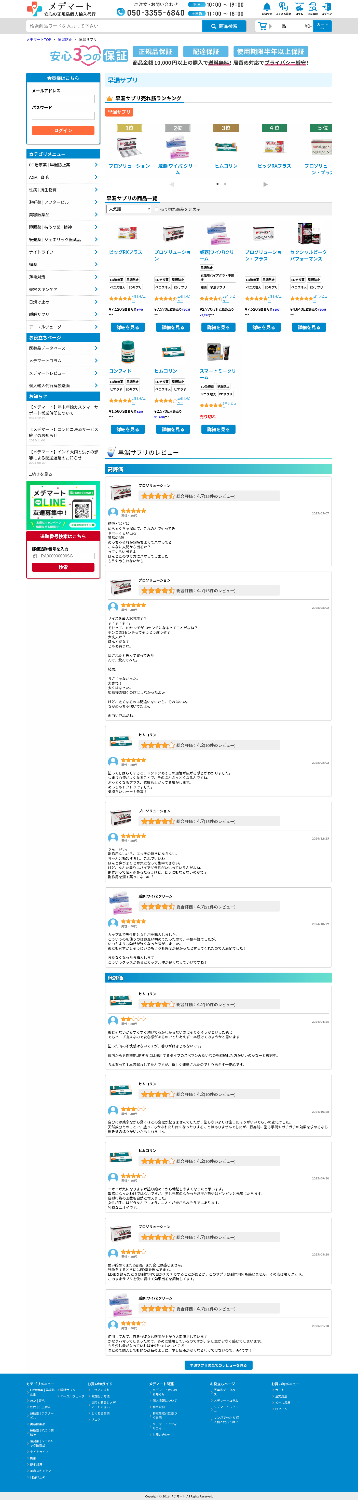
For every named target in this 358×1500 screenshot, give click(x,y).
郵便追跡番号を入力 (50, 548)
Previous (171, 184)
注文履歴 (281, 1396)
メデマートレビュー (47, 373)
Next (265, 184)
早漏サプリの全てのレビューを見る (218, 1365)
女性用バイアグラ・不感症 (217, 277)
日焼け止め (39, 301)
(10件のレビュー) (219, 745)
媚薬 (33, 264)
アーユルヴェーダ (45, 326)
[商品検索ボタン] (224, 26)
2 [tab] (222, 184)
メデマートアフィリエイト (165, 1426)
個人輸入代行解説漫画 (49, 385)
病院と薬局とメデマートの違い (103, 1405)
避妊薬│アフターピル (49, 202)
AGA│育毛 (39, 177)
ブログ (96, 1420)
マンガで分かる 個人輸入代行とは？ (226, 1420)
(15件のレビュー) (219, 496)
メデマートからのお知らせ (165, 1392)
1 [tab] (214, 184)
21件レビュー (229, 299)
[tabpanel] (129, 151)
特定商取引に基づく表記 (165, 1415)
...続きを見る (40, 474)
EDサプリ (135, 287)
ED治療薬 (116, 280)
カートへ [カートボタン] (322, 26)
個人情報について (165, 1401)
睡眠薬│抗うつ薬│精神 (50, 227)
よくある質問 (100, 1413)
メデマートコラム (45, 360)
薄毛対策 (37, 277)
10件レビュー (183, 401)
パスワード (42, 107)
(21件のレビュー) (219, 906)
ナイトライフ (41, 252)
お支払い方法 (100, 1396)
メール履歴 (282, 1403)
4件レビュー (139, 299)
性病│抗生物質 (43, 189)
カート (279, 1390)
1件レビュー (275, 299)
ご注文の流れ (100, 1390)
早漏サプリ (217, 287)
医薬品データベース (47, 348)
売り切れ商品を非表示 (180, 209)
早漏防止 (133, 280)
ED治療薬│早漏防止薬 (49, 164)
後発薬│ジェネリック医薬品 (55, 239)
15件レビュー (183, 299)
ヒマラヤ (116, 389)
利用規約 (159, 1407)
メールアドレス (46, 90)
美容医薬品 (39, 214)
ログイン (281, 1409)
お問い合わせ (162, 1435)
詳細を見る (127, 327)
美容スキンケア (43, 289)
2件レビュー (230, 405)
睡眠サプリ (39, 314)
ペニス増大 (117, 287)
